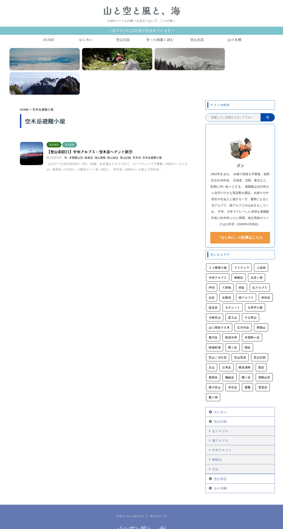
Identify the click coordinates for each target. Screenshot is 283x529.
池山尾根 (100, 134)
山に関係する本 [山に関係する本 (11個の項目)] (219, 304)
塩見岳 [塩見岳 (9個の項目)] (213, 284)
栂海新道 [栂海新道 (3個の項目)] (215, 324)
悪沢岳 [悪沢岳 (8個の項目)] (213, 314)
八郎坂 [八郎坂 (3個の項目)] (226, 264)
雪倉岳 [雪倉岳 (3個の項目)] (262, 364)
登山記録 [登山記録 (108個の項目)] (260, 334)
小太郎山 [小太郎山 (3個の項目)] (251, 294)
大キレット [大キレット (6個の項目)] (232, 284)
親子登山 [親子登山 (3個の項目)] (215, 364)
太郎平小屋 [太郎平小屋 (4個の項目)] (255, 284)
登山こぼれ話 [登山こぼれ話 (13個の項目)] (218, 334)
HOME (48, 39)
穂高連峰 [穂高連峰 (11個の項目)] (244, 344)
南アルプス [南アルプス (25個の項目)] (246, 274)
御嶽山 (217, 436)
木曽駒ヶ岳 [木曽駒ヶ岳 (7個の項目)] (252, 314)
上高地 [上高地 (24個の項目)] (261, 244)
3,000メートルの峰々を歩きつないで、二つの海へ (141, 517)
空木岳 (137, 134)
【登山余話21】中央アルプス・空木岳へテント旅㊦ (89, 128)
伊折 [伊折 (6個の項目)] (212, 264)
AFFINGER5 (165, 522)
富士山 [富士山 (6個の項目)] (232, 294)
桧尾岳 (89, 134)
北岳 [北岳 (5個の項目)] (212, 274)
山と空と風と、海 (142, 10)
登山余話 (197, 39)
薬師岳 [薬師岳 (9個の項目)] (213, 354)
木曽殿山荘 (76, 134)
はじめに (86, 39)
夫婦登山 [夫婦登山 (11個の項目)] (215, 294)
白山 (215, 445)
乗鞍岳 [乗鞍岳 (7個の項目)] (238, 254)
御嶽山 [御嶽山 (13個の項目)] (261, 304)
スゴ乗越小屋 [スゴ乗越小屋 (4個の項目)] (218, 244)
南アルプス (220, 417)
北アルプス (220, 407)
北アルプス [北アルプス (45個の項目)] (259, 264)
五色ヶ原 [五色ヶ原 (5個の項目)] (257, 254)
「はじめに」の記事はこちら (240, 214)
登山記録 (123, 39)
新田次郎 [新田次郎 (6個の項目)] (231, 314)
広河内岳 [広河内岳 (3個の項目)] (243, 304)
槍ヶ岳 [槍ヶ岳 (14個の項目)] (232, 324)
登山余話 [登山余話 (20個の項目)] (240, 334)
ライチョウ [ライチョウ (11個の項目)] (241, 244)
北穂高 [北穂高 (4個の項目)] (226, 274)
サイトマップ (158, 492)
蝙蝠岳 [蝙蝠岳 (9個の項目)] (229, 354)
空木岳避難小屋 (152, 134)
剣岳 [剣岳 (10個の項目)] (241, 264)
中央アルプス (222, 426)
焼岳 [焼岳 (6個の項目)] (248, 324)
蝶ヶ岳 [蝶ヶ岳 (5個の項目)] (246, 354)
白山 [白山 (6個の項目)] (212, 344)
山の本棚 (234, 39)
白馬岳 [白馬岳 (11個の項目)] (226, 344)
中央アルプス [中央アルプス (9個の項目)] (218, 254)
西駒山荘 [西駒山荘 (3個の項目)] (264, 354)
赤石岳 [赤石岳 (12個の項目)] (232, 364)
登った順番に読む (160, 39)
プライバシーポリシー (130, 492)
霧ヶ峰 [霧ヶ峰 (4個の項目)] (213, 374)
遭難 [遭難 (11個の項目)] (248, 364)
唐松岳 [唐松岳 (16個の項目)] (265, 274)
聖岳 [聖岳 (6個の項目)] (261, 344)
